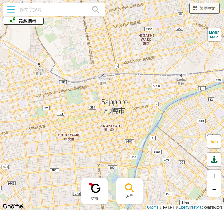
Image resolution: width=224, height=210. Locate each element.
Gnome (152, 207)
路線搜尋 (23, 20)
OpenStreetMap (190, 207)
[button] (214, 34)
